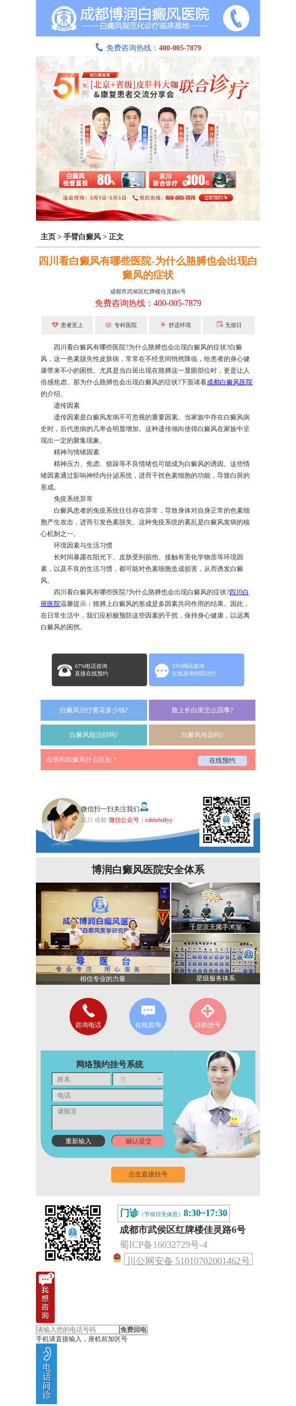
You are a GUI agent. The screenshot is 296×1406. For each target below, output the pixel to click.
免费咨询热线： (148, 48)
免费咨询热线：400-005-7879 (148, 303)
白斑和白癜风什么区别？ (82, 759)
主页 (48, 237)
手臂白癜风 (82, 237)
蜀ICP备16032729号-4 (163, 1244)
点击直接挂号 (148, 1174)
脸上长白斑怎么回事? (202, 710)
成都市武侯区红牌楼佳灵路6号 (148, 291)
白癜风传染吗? (202, 734)
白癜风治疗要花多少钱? (94, 710)
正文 (116, 237)
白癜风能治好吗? (94, 734)
